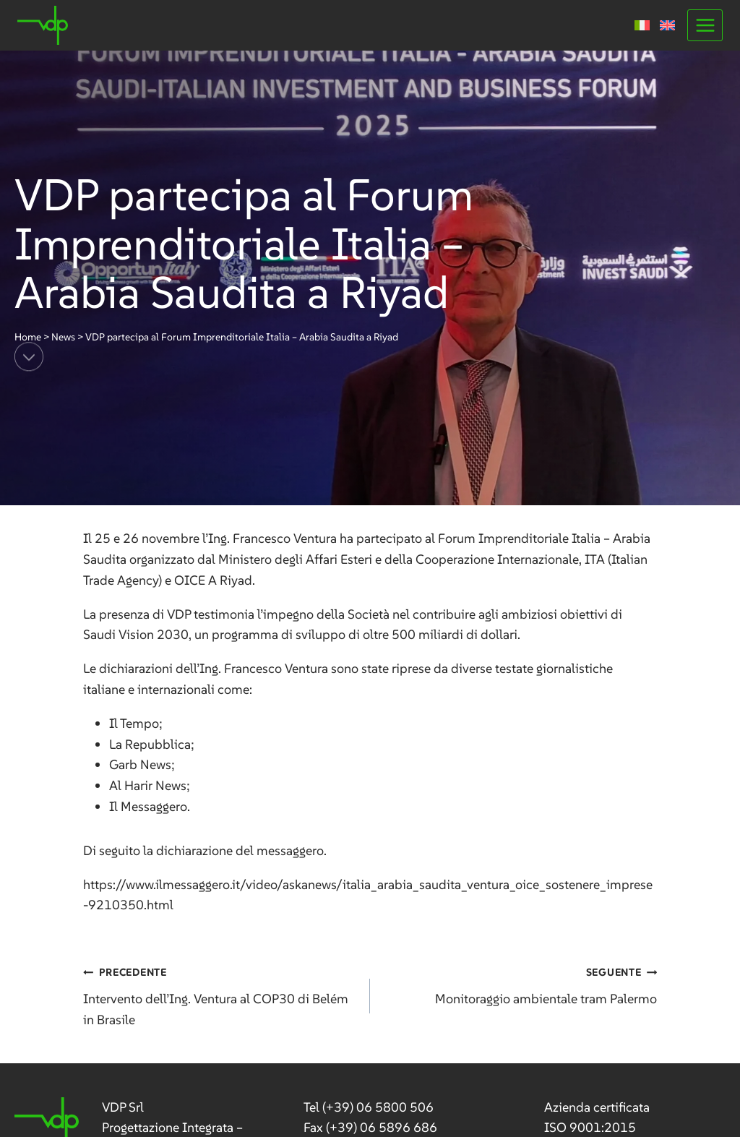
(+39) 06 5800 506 (378, 1107)
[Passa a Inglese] (667, 25)
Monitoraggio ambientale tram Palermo (520, 984)
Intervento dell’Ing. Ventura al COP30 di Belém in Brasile (220, 994)
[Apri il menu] (705, 24)
